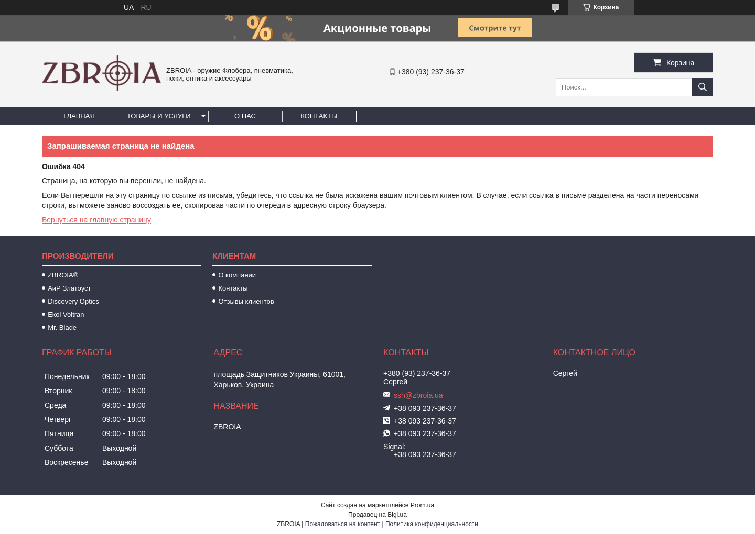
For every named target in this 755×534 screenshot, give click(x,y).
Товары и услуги (159, 116)
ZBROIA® (63, 275)
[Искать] (702, 87)
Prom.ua (422, 505)
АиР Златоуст (69, 288)
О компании (237, 275)
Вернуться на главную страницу (96, 220)
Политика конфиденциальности (431, 524)
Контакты (318, 116)
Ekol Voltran (66, 314)
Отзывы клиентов (246, 301)
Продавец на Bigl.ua (377, 514)
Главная (79, 116)
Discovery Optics (73, 301)
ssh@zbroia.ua (418, 395)
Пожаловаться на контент (342, 524)
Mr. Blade (62, 327)
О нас (245, 116)
